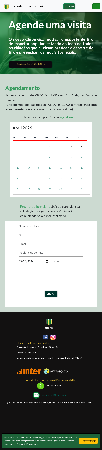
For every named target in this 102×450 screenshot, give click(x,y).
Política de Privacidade (27, 444)
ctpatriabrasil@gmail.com (54, 395)
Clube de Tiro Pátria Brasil (23, 6)
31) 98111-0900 (49, 385)
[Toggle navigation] (96, 6)
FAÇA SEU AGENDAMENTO (30, 64)
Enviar (51, 294)
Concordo (88, 441)
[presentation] (34, 277)
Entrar (69, 6)
